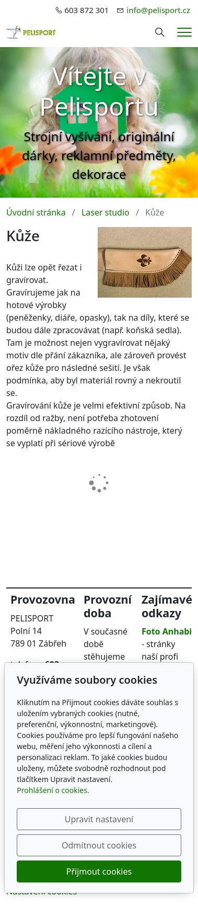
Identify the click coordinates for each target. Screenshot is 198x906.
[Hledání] (160, 32)
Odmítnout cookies (99, 845)
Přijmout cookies (99, 871)
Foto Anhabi (167, 631)
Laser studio (105, 212)
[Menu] (184, 32)
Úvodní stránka (36, 212)
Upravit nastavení (99, 819)
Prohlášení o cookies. (53, 790)
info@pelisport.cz (158, 10)
